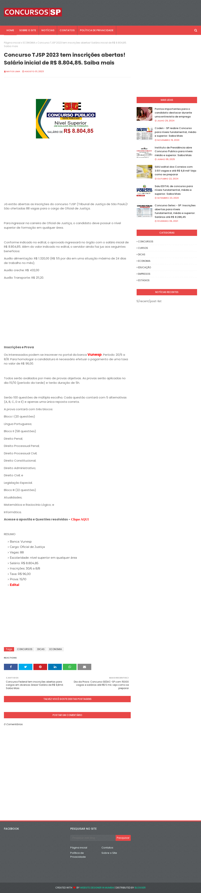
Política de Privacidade (78, 855)
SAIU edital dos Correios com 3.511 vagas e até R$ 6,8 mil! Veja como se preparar (175, 170)
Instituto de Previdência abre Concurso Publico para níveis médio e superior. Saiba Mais (174, 151)
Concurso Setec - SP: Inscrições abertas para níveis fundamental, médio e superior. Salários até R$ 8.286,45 (175, 211)
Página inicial (12, 42)
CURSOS (143, 248)
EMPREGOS (144, 274)
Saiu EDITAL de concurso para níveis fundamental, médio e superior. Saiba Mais (174, 190)
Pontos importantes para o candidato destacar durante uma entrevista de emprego (173, 112)
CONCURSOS (24, 649)
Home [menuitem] (10, 30)
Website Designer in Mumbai (97, 887)
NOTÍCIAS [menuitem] (47, 30)
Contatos (107, 847)
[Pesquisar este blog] (93, 838)
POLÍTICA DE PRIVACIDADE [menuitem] (96, 30)
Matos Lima (13, 71)
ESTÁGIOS (144, 280)
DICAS (41, 649)
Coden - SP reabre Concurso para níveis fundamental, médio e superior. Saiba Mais (175, 132)
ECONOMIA (29, 42)
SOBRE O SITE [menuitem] (27, 30)
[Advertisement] (67, 174)
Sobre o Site (109, 853)
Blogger (140, 887)
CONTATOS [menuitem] (67, 30)
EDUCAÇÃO (144, 267)
